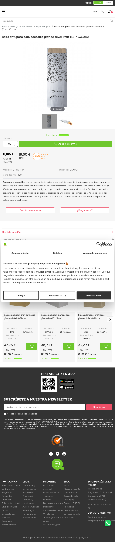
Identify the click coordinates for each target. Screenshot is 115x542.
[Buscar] (57, 21)
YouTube (57, 454)
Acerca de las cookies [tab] (95, 253)
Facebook (51, 454)
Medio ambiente (72, 489)
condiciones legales (27, 413)
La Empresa (8, 489)
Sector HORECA (72, 503)
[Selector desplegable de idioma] (95, 11)
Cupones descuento (53, 510)
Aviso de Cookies (31, 506)
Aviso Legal (28, 510)
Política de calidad (11, 503)
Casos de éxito (71, 496)
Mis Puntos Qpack (52, 524)
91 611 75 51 (93, 504)
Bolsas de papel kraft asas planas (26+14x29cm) (91, 317)
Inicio (66, 485)
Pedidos (47, 499)
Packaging (69, 499)
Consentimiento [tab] (19, 253)
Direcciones (48, 506)
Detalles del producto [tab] (14, 239)
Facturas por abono (53, 503)
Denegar (21, 295)
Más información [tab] (11, 232)
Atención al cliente (11, 485)
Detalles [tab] (57, 253)
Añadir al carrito (65, 143)
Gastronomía (70, 492)
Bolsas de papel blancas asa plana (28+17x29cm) (55, 317)
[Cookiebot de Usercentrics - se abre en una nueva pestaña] (98, 244)
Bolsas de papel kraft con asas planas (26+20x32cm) (19, 317)
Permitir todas (93, 295)
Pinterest (64, 454)
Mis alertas (48, 514)
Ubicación (6, 499)
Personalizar (57, 295)
